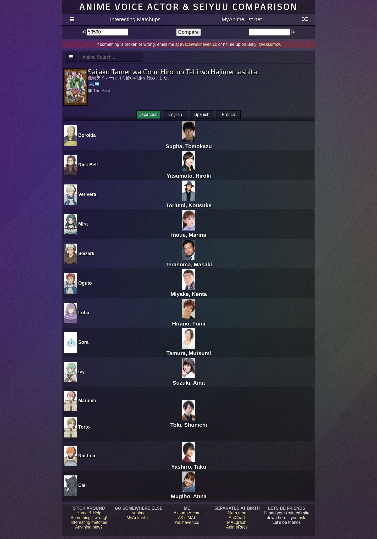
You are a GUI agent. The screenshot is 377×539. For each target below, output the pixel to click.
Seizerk (86, 253)
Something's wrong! (88, 517)
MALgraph (237, 522)
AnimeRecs (237, 527)
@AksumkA (270, 44)
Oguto (85, 283)
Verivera (87, 194)
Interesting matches (89, 522)
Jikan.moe (236, 513)
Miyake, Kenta (188, 291)
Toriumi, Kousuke (189, 202)
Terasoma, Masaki (188, 261)
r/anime (139, 513)
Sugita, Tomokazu (189, 143)
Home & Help (88, 513)
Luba (83, 312)
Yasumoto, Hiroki (189, 172)
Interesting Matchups (135, 19)
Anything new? (89, 527)
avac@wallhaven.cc (198, 44)
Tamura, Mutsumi (189, 350)
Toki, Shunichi (188, 422)
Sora (83, 342)
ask (302, 517)
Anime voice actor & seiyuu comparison (188, 6)
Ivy (81, 371)
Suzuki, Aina (189, 379)
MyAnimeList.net (241, 19)
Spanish (201, 114)
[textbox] (107, 32)
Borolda (87, 135)
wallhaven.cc (187, 522)
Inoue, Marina (188, 232)
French (228, 114)
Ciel (82, 485)
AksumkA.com (187, 513)
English (175, 114)
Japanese (148, 114)
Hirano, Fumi (188, 320)
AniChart (237, 517)
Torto (84, 427)
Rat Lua (86, 455)
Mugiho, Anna (189, 493)
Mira (83, 224)
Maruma (87, 400)
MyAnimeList (139, 517)
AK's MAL (187, 517)
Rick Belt (88, 164)
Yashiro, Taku (188, 463)
